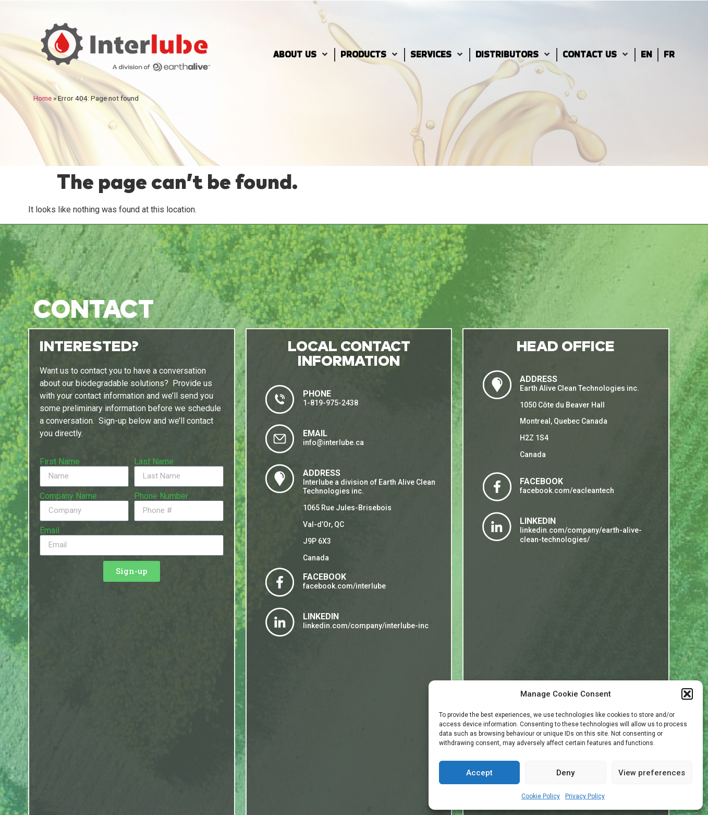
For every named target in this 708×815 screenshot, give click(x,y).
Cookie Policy (540, 796)
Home (42, 98)
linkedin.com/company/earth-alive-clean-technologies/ (581, 535)
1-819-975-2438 (330, 403)
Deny (565, 772)
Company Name (68, 496)
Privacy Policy (585, 796)
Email (49, 530)
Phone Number (161, 496)
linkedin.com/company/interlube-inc (366, 625)
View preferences (651, 772)
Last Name (154, 462)
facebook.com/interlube (344, 586)
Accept (479, 772)
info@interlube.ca (333, 442)
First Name (60, 462)
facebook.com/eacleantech (567, 490)
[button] (687, 694)
